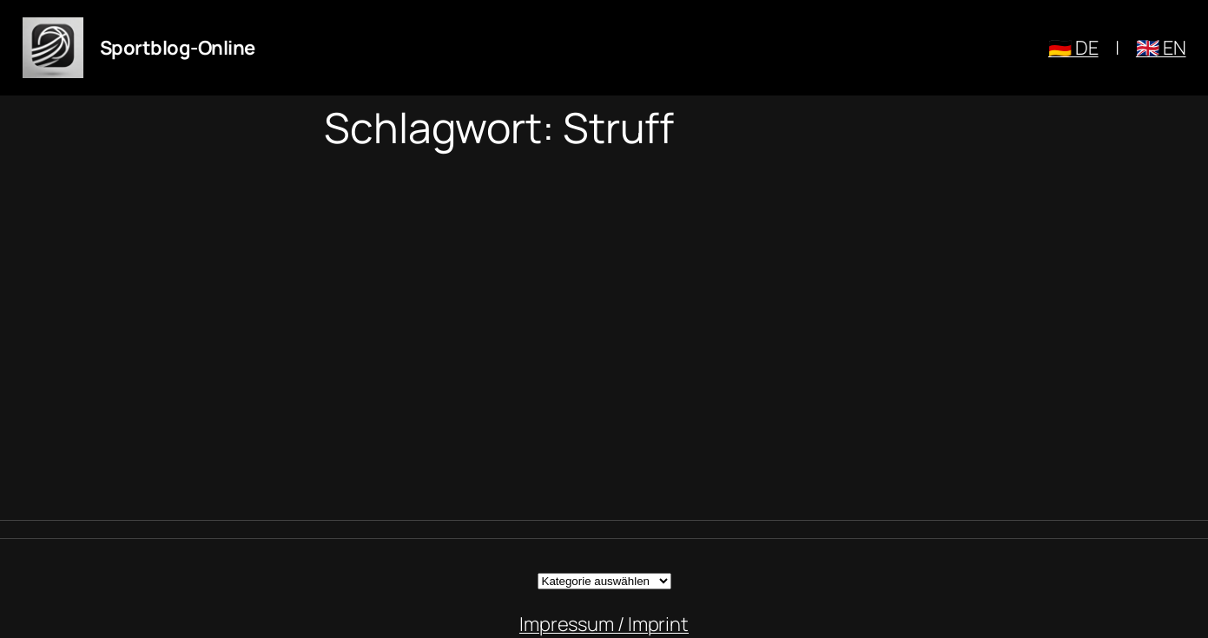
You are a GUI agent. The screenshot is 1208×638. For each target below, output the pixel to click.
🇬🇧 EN (1161, 48)
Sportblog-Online (177, 48)
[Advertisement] (604, 335)
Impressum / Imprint (604, 624)
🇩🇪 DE (1073, 48)
